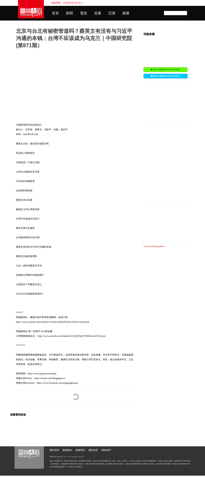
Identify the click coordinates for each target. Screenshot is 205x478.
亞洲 (111, 13)
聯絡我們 (106, 450)
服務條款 (67, 450)
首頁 (55, 13)
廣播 (125, 13)
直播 (97, 13)
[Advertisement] (166, 101)
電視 (83, 13)
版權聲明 (80, 450)
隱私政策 (93, 450)
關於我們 (54, 450)
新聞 (69, 13)
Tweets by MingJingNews (154, 246)
